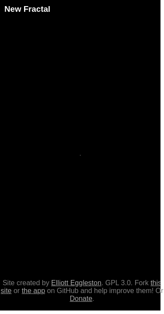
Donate (81, 298)
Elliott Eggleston (76, 283)
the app (33, 290)
